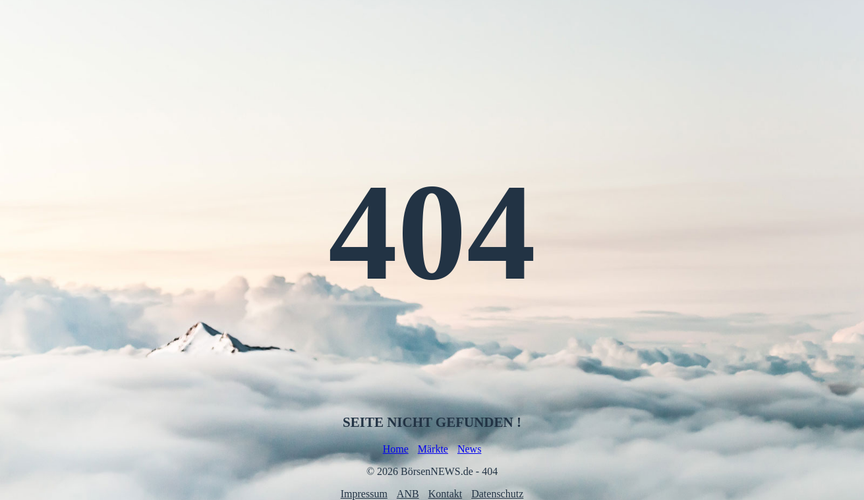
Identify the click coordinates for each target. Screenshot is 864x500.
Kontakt (445, 493)
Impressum (364, 493)
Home (396, 449)
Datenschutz (497, 493)
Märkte (433, 449)
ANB (408, 493)
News (469, 449)
